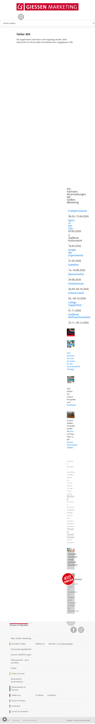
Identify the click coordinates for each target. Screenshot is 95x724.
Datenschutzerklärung (30, 720)
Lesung (69, 494)
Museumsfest (76, 274)
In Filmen (39, 695)
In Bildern (52, 695)
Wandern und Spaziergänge (61, 644)
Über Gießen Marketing (21, 638)
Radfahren (40, 644)
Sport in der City (71, 224)
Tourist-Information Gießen (72, 445)
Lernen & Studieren (20, 711)
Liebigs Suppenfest (75, 304)
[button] (4, 719)
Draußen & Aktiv (18, 644)
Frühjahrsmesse (77, 210)
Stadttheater (71, 536)
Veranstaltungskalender (21, 649)
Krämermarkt (76, 293)
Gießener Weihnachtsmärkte (79, 316)
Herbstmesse (76, 283)
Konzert (70, 542)
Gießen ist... (16, 695)
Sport (69, 518)
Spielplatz (70, 521)
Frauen (69, 491)
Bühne (70, 498)
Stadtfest (73, 264)
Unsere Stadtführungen (21, 655)
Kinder (70, 513)
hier (71, 431)
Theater (70, 530)
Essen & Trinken (18, 701)
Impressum (16, 720)
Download (71, 405)
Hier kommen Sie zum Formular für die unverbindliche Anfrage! (73, 361)
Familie (69, 540)
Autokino (70, 515)
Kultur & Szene (18, 673)
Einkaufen (15, 706)
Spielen (71, 526)
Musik (71, 510)
